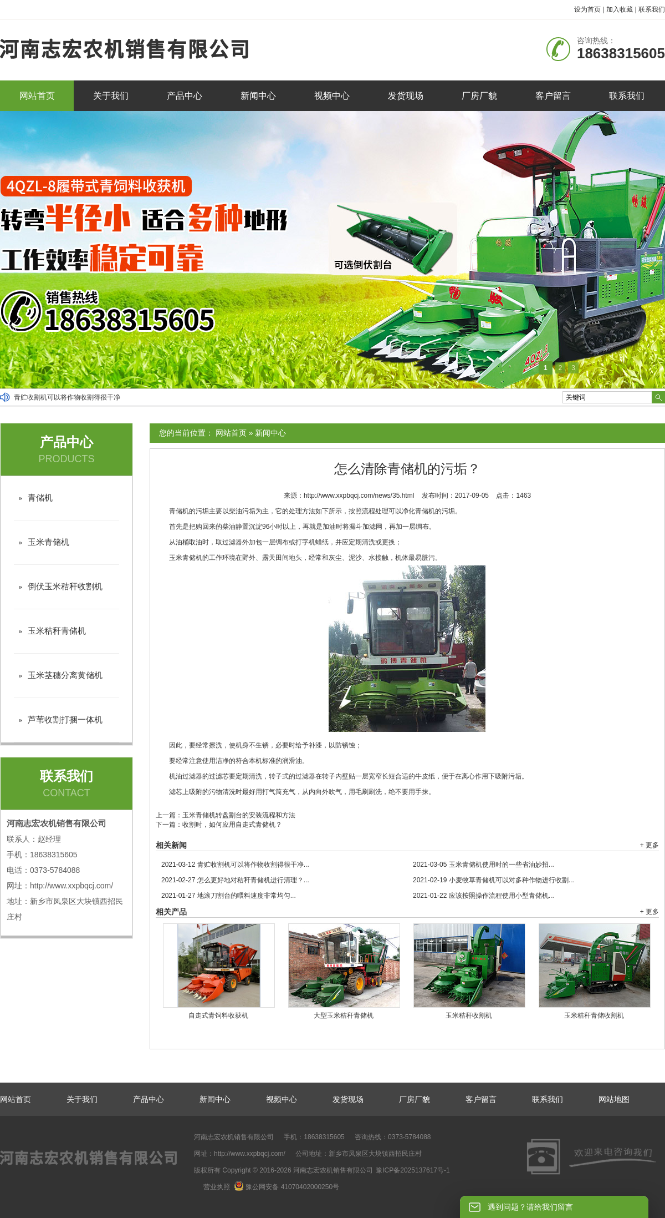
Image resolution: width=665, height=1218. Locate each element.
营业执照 (216, 1187)
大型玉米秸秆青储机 (344, 1015)
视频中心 (332, 95)
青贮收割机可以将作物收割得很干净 (67, 397)
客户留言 (553, 95)
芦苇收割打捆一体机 (65, 719)
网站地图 (614, 1099)
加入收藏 (619, 9)
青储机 (40, 497)
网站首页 (37, 95)
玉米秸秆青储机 (57, 630)
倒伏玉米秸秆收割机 (65, 586)
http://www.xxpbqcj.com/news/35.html (359, 495)
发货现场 (405, 95)
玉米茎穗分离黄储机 (65, 675)
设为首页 (587, 9)
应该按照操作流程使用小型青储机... (483, 895)
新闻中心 (258, 95)
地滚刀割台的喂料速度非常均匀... (228, 895)
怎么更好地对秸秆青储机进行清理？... (235, 880)
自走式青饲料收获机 (218, 1015)
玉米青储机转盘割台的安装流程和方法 (238, 815)
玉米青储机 (48, 542)
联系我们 (651, 9)
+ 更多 (649, 845)
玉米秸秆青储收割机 (594, 1015)
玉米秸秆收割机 (469, 1015)
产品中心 (184, 95)
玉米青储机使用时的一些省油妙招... (483, 864)
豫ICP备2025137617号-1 (412, 1170)
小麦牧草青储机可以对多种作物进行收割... (493, 880)
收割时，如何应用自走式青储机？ (232, 824)
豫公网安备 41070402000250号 (286, 1187)
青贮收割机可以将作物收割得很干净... (235, 864)
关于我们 (111, 95)
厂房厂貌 (479, 95)
